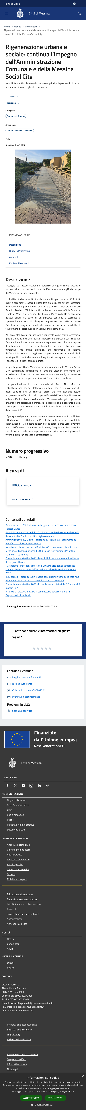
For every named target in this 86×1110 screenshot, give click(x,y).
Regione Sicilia (12, 4)
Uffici (9, 810)
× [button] (82, 1076)
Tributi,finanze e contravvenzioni (24, 904)
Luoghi (10, 962)
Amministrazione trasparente (22, 1054)
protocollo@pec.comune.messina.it (25, 1007)
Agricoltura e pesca (17, 924)
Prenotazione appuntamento (22, 1024)
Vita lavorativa (14, 854)
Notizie (10, 939)
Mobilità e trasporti (17, 879)
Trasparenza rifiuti (16, 1059)
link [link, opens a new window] (72, 1091)
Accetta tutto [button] (31, 1098)
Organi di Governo (16, 800)
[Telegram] (47, 786)
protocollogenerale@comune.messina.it (31, 1003)
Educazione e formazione (20, 894)
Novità (17, 26)
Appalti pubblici (15, 864)
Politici (10, 820)
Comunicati (31, 26)
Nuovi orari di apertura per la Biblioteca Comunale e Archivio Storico (41, 547)
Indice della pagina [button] (19, 234)
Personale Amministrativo (20, 824)
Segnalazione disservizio (19, 1029)
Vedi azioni (13, 103)
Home (7, 26)
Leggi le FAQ (13, 1034)
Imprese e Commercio (18, 859)
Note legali (12, 1069)
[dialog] (43, 1091)
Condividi (13, 96)
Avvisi (10, 949)
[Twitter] (15, 786)
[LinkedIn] (39, 786)
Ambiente (12, 909)
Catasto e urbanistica (18, 869)
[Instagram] (31, 786)
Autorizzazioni (14, 919)
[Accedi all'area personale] (74, 4)
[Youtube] (23, 786)
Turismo (11, 874)
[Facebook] (7, 786)
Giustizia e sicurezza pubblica (22, 899)
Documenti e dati (16, 829)
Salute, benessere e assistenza (23, 914)
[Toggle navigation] (6, 13)
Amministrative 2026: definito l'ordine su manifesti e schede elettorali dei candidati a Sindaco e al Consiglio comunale (42, 534)
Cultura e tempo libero (18, 849)
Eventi (10, 967)
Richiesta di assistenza (19, 1039)
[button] (43, 1104)
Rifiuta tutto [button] (55, 1097)
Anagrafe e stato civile (18, 845)
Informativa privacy (17, 1064)
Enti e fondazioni (16, 815)
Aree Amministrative (18, 805)
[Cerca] (79, 13)
